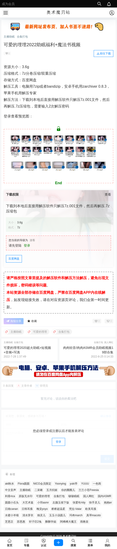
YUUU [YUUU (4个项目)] (85, 483)
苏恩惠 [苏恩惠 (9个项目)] (21, 521)
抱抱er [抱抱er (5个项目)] (108, 502)
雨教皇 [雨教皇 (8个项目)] (84, 521)
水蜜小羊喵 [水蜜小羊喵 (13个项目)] (12, 515)
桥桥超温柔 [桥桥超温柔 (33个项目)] (58, 509)
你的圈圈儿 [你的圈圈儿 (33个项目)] (68, 490)
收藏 (32, 321)
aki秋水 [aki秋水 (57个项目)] (9, 483)
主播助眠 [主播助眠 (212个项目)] (25, 490)
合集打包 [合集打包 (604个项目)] (59, 496)
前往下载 (103, 53)
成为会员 (8, 4)
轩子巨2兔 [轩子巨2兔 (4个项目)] (35, 521)
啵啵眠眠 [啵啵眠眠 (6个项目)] (73, 496)
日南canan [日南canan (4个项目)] (11, 509)
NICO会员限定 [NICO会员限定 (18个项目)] (42, 483)
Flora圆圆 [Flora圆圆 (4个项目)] (23, 483)
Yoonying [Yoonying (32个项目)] (60, 483)
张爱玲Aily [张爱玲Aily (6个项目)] (79, 502)
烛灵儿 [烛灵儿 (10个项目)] (41, 515)
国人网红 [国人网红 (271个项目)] (88, 496)
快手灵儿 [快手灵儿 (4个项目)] (94, 502)
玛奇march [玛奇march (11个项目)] (75, 515)
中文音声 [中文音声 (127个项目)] (10, 490)
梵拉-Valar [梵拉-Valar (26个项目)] (75, 509)
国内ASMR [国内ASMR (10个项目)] (104, 496)
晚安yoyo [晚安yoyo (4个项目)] (42, 509)
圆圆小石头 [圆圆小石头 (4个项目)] (12, 502)
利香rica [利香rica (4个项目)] (10, 496)
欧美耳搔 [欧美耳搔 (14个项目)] (90, 509)
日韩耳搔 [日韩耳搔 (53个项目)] (27, 509)
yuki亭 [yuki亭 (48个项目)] (73, 483)
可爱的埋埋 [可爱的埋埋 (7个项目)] (43, 496)
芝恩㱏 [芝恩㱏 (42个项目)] (9, 521)
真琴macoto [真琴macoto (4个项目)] (93, 515)
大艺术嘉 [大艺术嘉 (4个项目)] (27, 502)
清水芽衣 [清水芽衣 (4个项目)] (27, 515)
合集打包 (22, 36)
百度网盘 (13, 258)
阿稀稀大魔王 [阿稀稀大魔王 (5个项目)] (68, 521)
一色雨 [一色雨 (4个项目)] (97, 483)
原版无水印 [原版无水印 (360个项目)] (25, 496)
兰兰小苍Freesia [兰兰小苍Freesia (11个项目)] (89, 490)
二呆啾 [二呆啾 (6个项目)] (39, 490)
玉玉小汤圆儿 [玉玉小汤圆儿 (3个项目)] (57, 515)
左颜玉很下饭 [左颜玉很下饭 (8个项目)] (61, 502)
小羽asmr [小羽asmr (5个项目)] (43, 502)
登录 (27, 245)
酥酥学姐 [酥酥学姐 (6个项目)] (50, 521)
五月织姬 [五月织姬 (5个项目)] (51, 490)
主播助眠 (9, 36)
